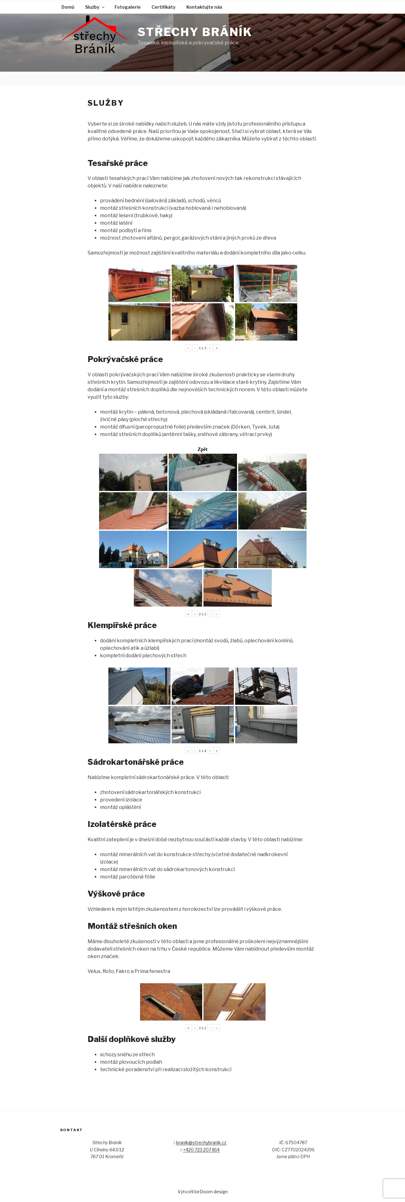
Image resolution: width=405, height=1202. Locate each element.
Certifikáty (163, 7)
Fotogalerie (128, 7)
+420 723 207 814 (201, 1149)
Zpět (202, 449)
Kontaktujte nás (204, 7)
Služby (95, 7)
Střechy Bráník (195, 32)
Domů (67, 7)
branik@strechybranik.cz (201, 1142)
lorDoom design (211, 1191)
